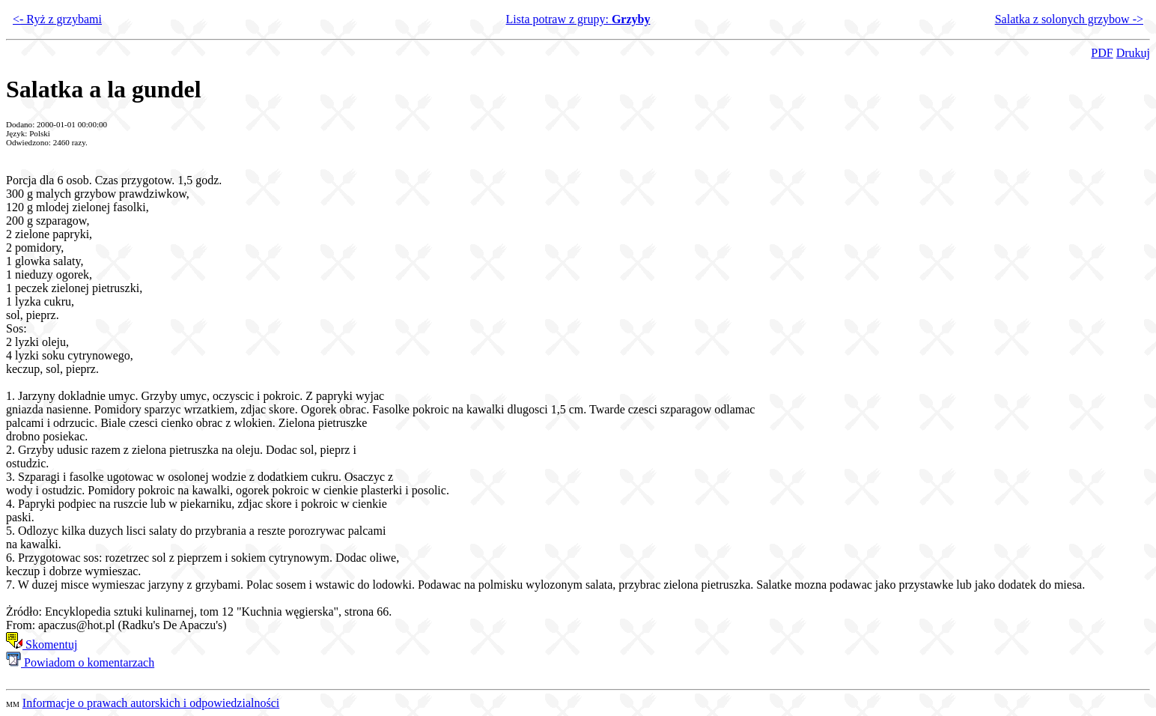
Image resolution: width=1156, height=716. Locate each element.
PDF (1102, 52)
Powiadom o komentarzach (80, 662)
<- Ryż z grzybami (57, 19)
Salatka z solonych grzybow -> (1069, 19)
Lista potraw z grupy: (578, 19)
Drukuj (1133, 52)
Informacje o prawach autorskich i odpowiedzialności (150, 703)
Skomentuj (41, 644)
